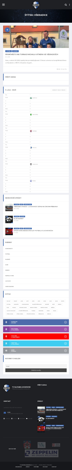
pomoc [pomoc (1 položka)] (14, 307)
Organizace (18, 466)
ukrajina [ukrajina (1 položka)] (41, 310)
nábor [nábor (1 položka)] (59, 304)
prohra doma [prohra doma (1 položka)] (23, 307)
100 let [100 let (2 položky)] (8, 301)
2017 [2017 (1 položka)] (27, 301)
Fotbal (7, 254)
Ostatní (7, 281)
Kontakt (54, 466)
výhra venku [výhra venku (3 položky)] (19, 313)
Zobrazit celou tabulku (58, 89)
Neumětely (34, 114)
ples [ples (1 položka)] (8, 307)
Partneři (36, 466)
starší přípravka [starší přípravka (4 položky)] (23, 310)
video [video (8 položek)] (48, 310)
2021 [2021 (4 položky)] (50, 301)
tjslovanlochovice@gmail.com (15, 413)
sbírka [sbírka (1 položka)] (52, 307)
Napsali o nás (9, 275)
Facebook (7, 418)
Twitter (14, 418)
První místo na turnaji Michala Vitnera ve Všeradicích (31, 54)
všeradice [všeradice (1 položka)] (41, 313)
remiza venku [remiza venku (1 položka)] (33, 307)
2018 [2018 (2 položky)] (33, 301)
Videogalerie (9, 286)
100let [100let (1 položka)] (15, 301)
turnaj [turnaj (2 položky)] (33, 310)
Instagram (21, 418)
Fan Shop (45, 466)
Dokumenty (9, 248)
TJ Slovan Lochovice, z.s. (26, 464)
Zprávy (28, 466)
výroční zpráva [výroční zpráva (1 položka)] (31, 313)
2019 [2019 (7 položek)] (39, 301)
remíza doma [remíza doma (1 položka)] (44, 307)
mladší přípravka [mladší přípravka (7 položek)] (37, 304)
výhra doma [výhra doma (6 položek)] (10, 313)
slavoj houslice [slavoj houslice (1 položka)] (11, 310)
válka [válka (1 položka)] (54, 310)
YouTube (29, 418)
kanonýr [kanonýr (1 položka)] (16, 304)
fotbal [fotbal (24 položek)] (8, 304)
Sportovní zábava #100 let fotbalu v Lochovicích (33, 230)
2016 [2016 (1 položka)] (22, 301)
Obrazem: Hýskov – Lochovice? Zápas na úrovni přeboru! (36, 206)
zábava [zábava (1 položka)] (49, 313)
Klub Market (19, 218)
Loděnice (33, 98)
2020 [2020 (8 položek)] (44, 301)
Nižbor (33, 181)
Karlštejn (33, 131)
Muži (6, 264)
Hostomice (34, 164)
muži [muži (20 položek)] (53, 304)
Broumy (33, 148)
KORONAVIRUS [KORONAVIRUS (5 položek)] (25, 304)
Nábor (7, 270)
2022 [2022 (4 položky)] (56, 301)
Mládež (7, 259)
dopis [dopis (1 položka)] (62, 301)
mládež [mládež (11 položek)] (47, 304)
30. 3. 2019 (7, 57)
